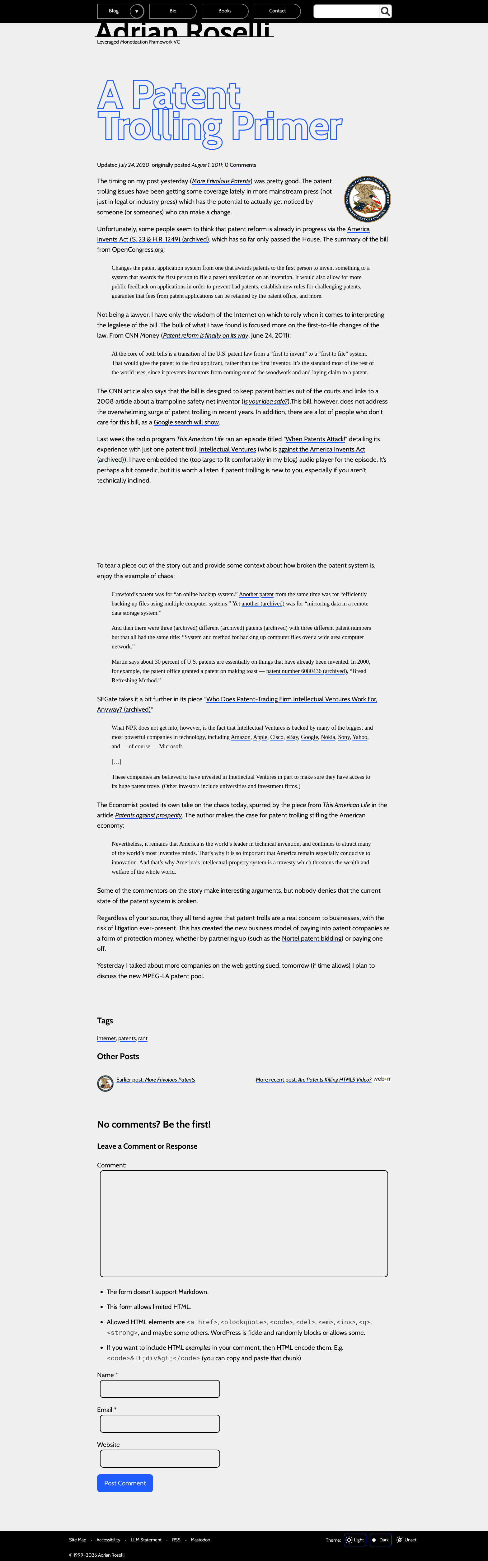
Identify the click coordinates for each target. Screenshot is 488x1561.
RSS (176, 1540)
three (166, 627)
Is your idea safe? (266, 401)
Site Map (77, 1540)
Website (108, 1444)
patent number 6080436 (293, 671)
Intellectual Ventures (227, 449)
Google (309, 737)
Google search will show (186, 422)
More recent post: (314, 1079)
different (209, 627)
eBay (292, 737)
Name (107, 1375)
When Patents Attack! (315, 439)
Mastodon (200, 1540)
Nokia (328, 737)
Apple (260, 737)
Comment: (111, 1165)
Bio (173, 11)
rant (143, 1038)
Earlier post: (155, 1079)
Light (359, 1540)
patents (254, 627)
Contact (277, 11)
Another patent (256, 594)
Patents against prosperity (148, 815)
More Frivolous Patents (221, 181)
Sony (344, 737)
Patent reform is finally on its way (205, 335)
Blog (114, 11)
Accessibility (108, 1540)
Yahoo (359, 737)
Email (107, 1410)
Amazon (240, 737)
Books (225, 11)
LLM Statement (146, 1540)
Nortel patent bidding (311, 938)
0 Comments (240, 164)
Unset (410, 1540)
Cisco (277, 737)
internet (106, 1038)
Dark (384, 1540)
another (250, 603)
